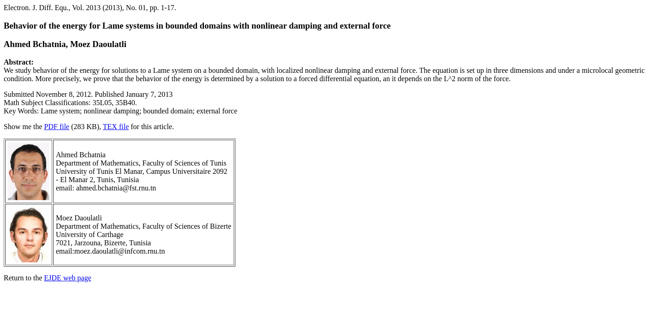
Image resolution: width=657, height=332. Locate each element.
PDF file (57, 126)
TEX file (116, 126)
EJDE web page (67, 278)
